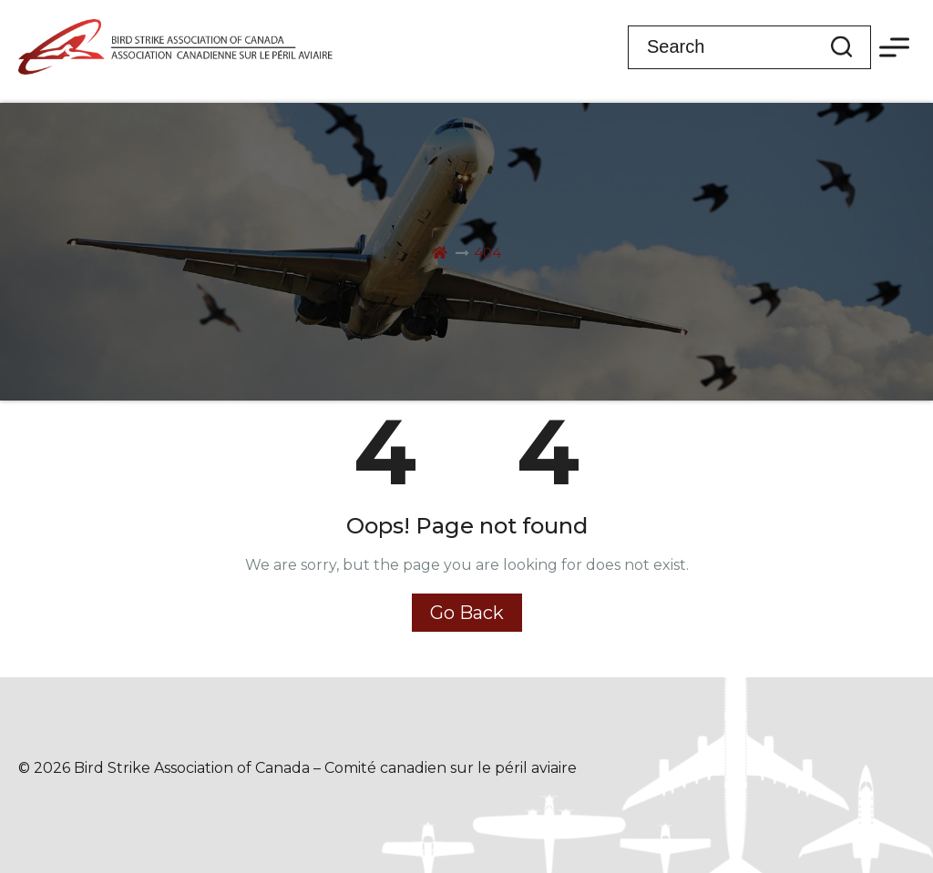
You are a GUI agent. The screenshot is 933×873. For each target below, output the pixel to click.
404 (487, 252)
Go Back (467, 613)
